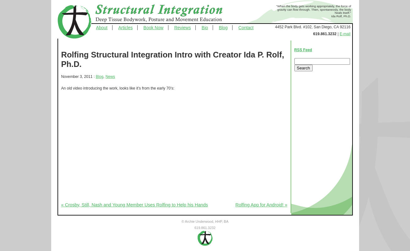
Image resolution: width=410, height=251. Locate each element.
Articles (125, 27)
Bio (205, 27)
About (102, 27)
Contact (246, 27)
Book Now (154, 27)
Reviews (182, 27)
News (110, 76)
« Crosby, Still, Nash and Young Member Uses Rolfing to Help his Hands (134, 204)
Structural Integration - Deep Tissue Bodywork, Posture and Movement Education (166, 13)
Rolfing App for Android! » (261, 204)
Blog (223, 27)
